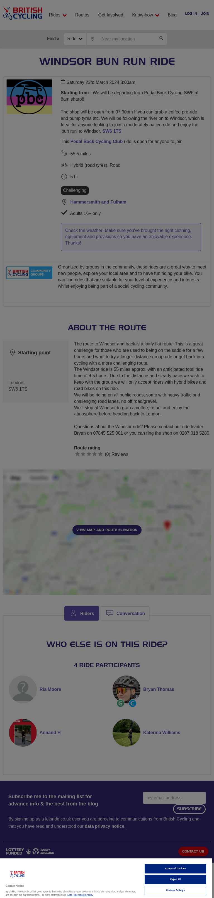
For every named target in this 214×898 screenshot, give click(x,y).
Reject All (175, 879)
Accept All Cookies (175, 868)
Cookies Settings (175, 890)
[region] (106, 878)
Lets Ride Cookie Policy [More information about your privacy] (80, 895)
